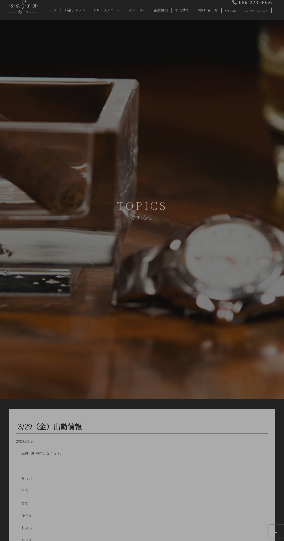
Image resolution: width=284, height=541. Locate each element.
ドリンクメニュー (107, 9)
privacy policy (255, 9)
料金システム (74, 9)
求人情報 (182, 9)
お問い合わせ (207, 9)
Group (230, 9)
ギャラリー (137, 9)
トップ (51, 9)
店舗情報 (161, 9)
